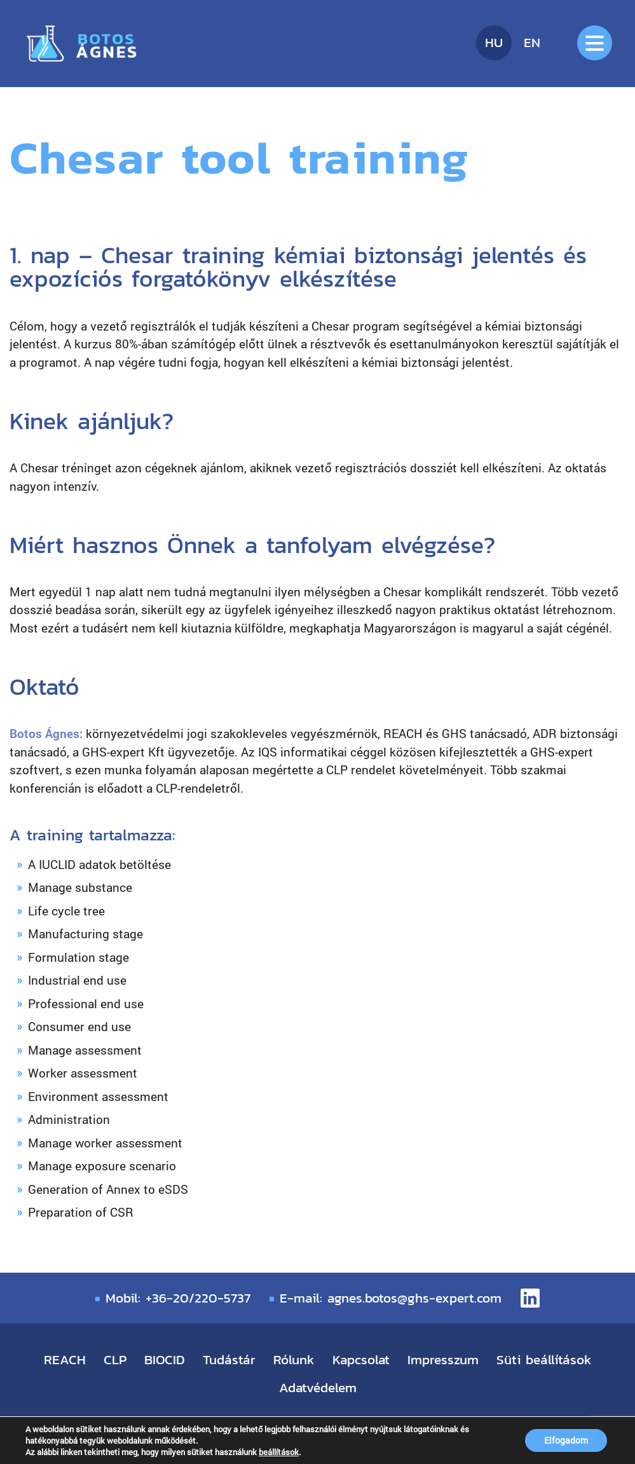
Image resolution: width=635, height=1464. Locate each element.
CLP (115, 1359)
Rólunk (294, 1359)
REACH (65, 1359)
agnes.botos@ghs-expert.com (414, 1298)
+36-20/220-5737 (198, 1298)
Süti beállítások (544, 1359)
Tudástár (229, 1359)
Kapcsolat (361, 1359)
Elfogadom (566, 1440)
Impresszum (443, 1359)
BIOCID (164, 1359)
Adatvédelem (318, 1387)
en (532, 42)
